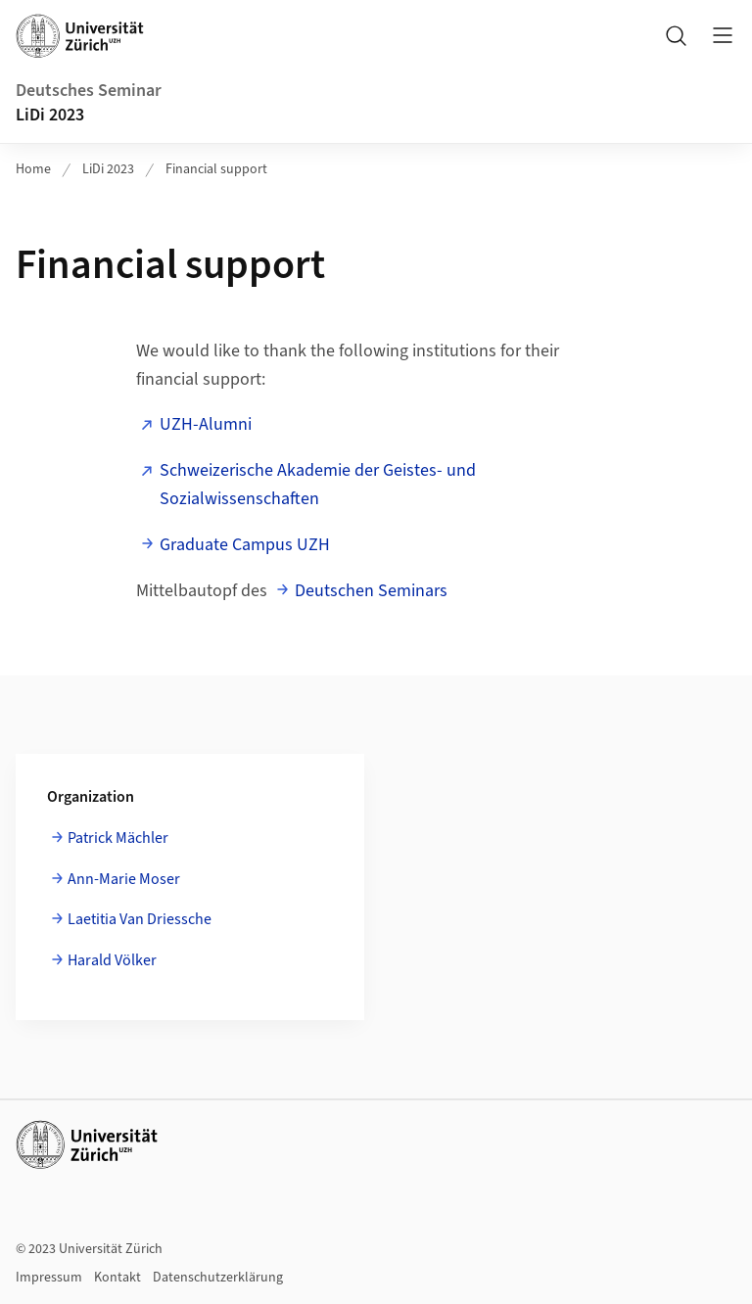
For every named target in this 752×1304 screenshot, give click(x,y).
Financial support (216, 169)
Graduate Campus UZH (245, 545)
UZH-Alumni (206, 424)
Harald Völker (112, 960)
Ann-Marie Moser (124, 879)
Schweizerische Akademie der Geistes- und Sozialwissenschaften (318, 484)
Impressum (49, 1277)
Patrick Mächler (118, 838)
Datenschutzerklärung (218, 1277)
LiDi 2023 (50, 115)
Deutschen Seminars (371, 591)
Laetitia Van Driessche (140, 919)
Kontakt (117, 1277)
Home (33, 169)
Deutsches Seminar (89, 90)
